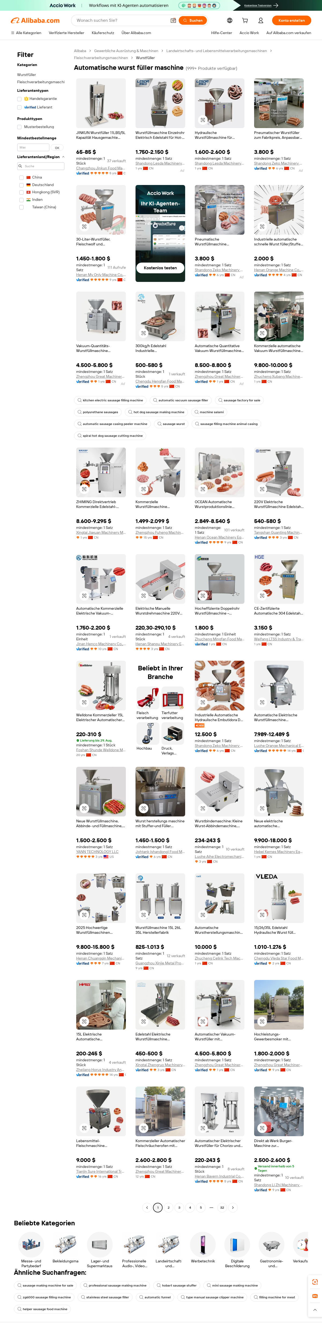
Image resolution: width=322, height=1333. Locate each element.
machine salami (209, 412)
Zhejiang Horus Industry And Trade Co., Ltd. (101, 1069)
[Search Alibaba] (121, 20)
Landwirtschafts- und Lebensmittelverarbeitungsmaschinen (216, 51)
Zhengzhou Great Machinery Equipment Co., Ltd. (101, 376)
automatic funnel (155, 1297)
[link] (315, 1282)
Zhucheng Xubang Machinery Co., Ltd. (279, 376)
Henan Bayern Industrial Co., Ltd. (219, 1176)
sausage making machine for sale (45, 1285)
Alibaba (80, 51)
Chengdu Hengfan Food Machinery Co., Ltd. (160, 381)
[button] (173, 20)
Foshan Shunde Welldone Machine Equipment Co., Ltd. (101, 750)
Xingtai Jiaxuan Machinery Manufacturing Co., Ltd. (101, 532)
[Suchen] (193, 20)
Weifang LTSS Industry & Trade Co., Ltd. (279, 639)
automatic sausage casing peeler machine (112, 424)
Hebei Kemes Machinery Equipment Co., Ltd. (279, 851)
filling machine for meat (274, 1297)
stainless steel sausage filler (105, 1297)
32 (222, 1207)
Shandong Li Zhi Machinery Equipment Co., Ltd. (279, 1185)
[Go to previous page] (147, 1207)
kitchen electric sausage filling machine (110, 400)
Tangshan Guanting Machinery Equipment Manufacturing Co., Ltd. (279, 532)
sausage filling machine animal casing (226, 424)
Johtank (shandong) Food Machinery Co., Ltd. (160, 851)
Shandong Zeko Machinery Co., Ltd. (279, 163)
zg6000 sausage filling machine (44, 1297)
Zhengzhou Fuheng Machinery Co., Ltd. (160, 532)
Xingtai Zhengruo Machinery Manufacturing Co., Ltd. (160, 1065)
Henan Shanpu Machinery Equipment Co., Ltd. (160, 644)
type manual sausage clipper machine (212, 1297)
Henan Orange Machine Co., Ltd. (279, 270)
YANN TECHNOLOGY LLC (97, 851)
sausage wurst (171, 424)
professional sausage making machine (115, 1285)
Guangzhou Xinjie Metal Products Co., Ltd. (160, 963)
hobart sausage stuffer (177, 1285)
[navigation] (41, 630)
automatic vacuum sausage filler (180, 400)
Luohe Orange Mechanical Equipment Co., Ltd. (279, 745)
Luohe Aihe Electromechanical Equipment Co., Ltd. (219, 856)
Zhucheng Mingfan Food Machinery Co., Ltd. (219, 639)
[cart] (246, 21)
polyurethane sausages (98, 412)
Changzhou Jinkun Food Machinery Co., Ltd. (101, 168)
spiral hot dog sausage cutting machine (110, 436)
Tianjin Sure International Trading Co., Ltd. (101, 1171)
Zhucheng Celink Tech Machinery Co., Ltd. (219, 958)
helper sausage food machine (42, 1309)
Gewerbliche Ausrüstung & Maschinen (126, 51)
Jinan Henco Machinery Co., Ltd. (101, 644)
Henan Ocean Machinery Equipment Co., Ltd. (219, 537)
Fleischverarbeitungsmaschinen (101, 58)
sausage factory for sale (239, 400)
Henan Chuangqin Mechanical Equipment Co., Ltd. (101, 958)
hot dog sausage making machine (156, 412)
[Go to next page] (233, 1207)
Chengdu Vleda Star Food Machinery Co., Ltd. (279, 958)
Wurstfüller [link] (145, 58)
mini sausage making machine (232, 1285)
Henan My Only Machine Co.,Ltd (101, 275)
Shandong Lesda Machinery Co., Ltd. (160, 163)
